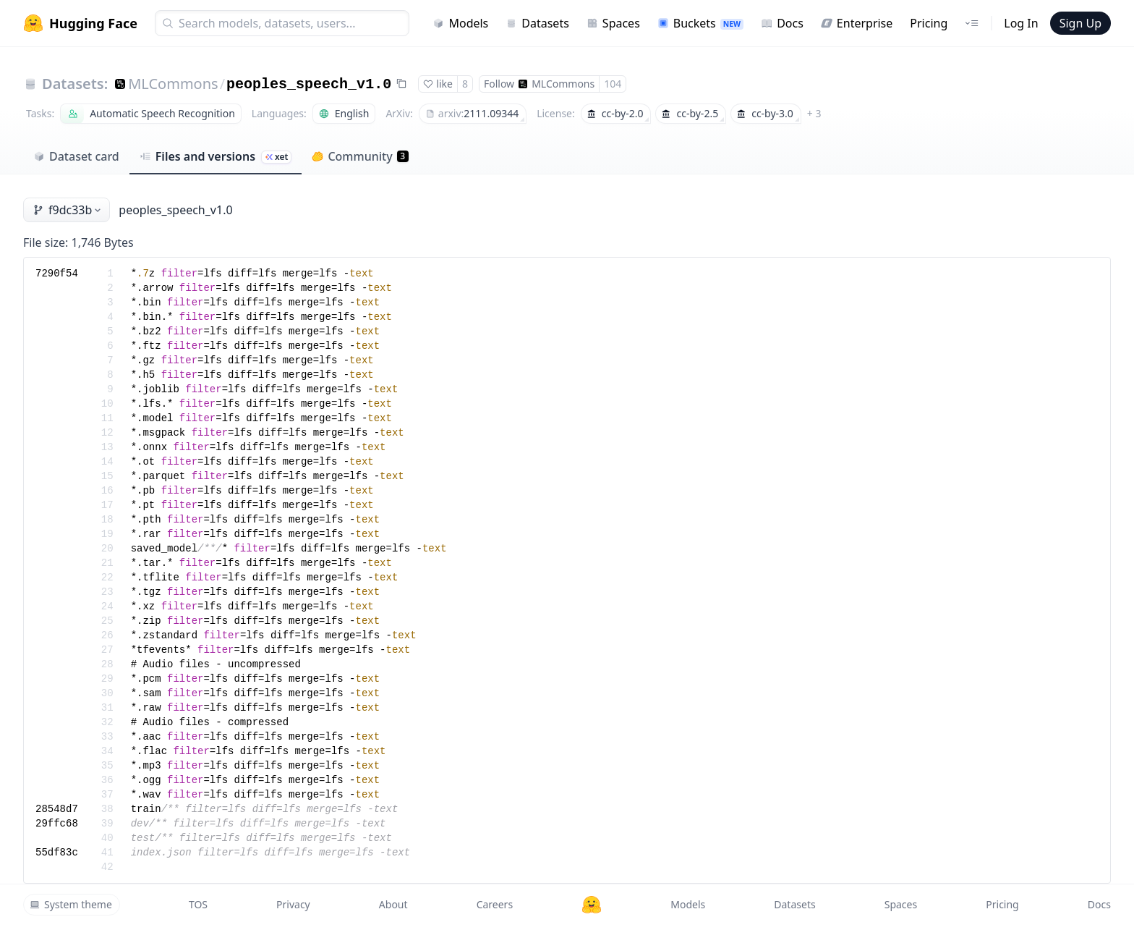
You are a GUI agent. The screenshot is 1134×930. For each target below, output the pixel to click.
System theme (71, 904)
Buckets (700, 23)
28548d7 (56, 809)
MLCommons (173, 83)
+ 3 (814, 113)
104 (612, 83)
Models (460, 23)
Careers (495, 904)
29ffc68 (56, 823)
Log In (1021, 23)
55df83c (56, 852)
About (393, 904)
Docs (782, 23)
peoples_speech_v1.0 (308, 84)
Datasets (537, 23)
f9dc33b (68, 210)
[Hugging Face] (591, 905)
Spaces (613, 23)
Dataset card (76, 156)
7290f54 (56, 273)
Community (360, 156)
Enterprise (856, 23)
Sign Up (1080, 23)
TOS (198, 904)
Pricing (928, 23)
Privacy (293, 904)
